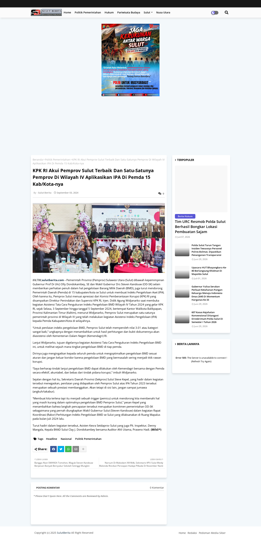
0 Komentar (157, 487)
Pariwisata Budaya (128, 12)
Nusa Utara (163, 12)
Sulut (147, 12)
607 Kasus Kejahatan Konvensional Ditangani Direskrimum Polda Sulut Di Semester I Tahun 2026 (207, 317)
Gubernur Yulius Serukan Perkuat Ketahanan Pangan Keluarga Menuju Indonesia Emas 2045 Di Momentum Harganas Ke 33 (207, 293)
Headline (51, 439)
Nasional (66, 439)
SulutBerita (64, 532)
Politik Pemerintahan (88, 12)
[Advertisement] (130, 123)
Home (67, 12)
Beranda (38, 159)
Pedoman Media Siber (212, 533)
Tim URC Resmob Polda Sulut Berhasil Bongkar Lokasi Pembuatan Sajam (200, 226)
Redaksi (192, 533)
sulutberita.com (53, 280)
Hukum (109, 12)
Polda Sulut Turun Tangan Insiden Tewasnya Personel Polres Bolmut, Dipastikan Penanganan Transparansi (207, 250)
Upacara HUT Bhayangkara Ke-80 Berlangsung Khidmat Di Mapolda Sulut (209, 271)
